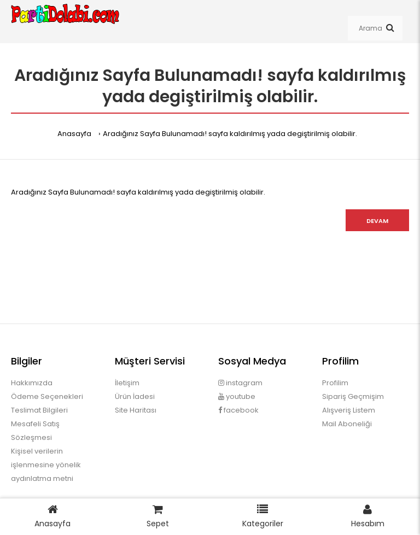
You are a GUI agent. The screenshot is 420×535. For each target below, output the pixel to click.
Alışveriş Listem (348, 410)
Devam (377, 220)
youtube (236, 396)
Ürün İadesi (135, 396)
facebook (238, 410)
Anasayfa (74, 133)
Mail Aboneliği (347, 424)
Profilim (335, 383)
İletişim (127, 383)
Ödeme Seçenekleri (47, 396)
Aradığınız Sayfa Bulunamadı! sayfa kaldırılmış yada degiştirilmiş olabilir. (230, 133)
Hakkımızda (31, 383)
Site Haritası (135, 410)
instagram (240, 383)
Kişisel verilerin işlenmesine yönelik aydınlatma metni (46, 465)
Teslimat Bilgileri (39, 410)
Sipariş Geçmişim (353, 396)
